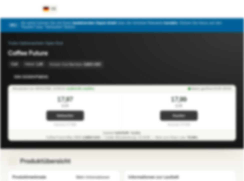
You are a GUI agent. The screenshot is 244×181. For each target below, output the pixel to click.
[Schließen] (233, 25)
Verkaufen (65, 116)
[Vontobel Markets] (21, 9)
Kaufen (179, 116)
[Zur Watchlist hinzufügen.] (221, 77)
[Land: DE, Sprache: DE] (49, 9)
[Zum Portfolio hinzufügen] (231, 77)
